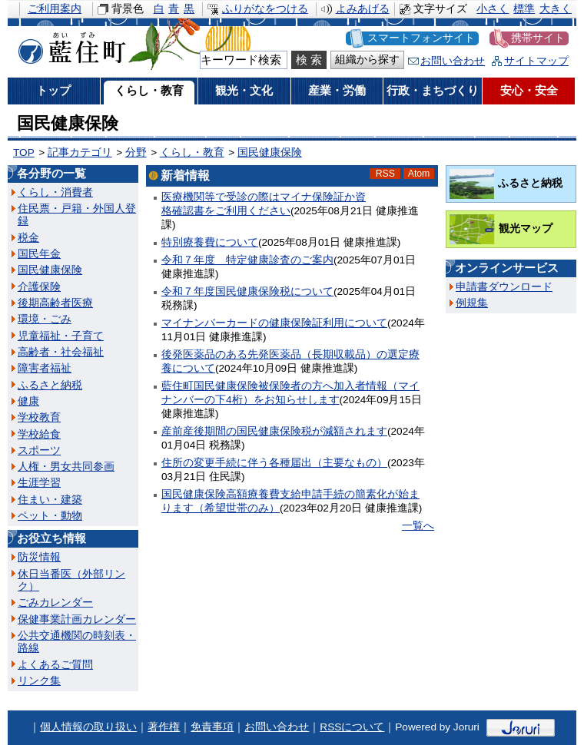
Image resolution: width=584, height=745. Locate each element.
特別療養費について (209, 242)
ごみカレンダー (55, 602)
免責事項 (212, 727)
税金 (28, 237)
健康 (28, 401)
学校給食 (39, 434)
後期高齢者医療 (55, 303)
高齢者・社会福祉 (61, 352)
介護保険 (39, 287)
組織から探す (367, 59)
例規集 (472, 303)
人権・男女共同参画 (66, 466)
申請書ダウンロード (504, 287)
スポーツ (39, 450)
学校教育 (39, 417)
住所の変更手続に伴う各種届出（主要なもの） (274, 463)
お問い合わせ (452, 61)
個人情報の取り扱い (88, 727)
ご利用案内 (54, 9)
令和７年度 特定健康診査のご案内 (247, 260)
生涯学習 (39, 482)
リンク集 (39, 681)
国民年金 (39, 254)
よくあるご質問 (55, 664)
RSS (385, 173)
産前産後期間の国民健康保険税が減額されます (274, 431)
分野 (136, 152)
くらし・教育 (192, 152)
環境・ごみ (44, 319)
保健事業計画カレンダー (77, 619)
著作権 (164, 727)
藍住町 (69, 45)
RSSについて (352, 727)
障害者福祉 (44, 368)
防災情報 (39, 557)
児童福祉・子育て (61, 336)
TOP (24, 152)
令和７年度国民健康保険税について (247, 291)
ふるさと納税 (50, 385)
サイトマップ (536, 61)
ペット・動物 (50, 516)
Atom (419, 173)
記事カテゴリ (80, 152)
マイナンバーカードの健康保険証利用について (274, 323)
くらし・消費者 (55, 192)
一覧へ (418, 525)
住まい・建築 (50, 499)
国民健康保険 (269, 152)
